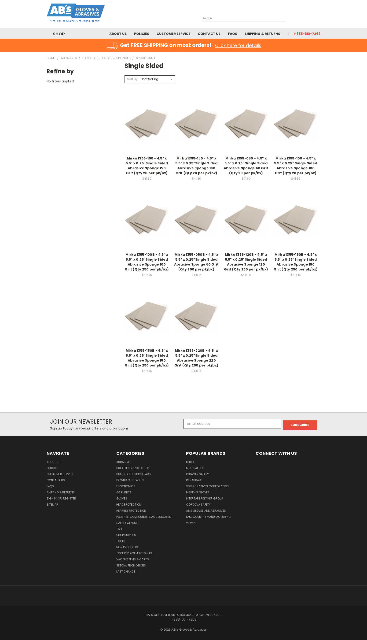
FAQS (232, 33)
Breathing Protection (133, 468)
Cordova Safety (198, 505)
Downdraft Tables (130, 480)
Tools (120, 541)
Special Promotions (131, 565)
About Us (118, 33)
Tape (119, 529)
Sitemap (52, 505)
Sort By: (132, 79)
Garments (124, 492)
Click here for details (238, 45)
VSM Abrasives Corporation (207, 486)
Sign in (52, 498)
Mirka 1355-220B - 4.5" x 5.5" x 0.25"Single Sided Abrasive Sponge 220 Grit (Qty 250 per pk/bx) (196, 358)
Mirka (190, 462)
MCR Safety (194, 468)
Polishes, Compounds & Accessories (143, 517)
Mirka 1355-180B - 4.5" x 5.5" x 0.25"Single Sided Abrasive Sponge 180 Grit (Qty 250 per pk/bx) (147, 358)
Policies (141, 33)
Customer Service (173, 33)
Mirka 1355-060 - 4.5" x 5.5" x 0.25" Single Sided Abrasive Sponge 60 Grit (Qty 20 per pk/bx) (246, 165)
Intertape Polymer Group (204, 498)
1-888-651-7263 (307, 33)
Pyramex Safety (197, 474)
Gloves (121, 498)
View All (192, 523)
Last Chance (125, 571)
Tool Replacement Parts (134, 553)
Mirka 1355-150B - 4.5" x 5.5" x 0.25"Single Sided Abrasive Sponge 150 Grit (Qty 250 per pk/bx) (296, 262)
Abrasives (124, 462)
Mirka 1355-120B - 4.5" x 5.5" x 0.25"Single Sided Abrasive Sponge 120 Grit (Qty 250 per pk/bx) (246, 262)
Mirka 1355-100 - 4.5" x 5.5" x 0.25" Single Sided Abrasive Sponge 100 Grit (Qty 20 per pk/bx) (295, 165)
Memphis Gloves (197, 492)
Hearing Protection (131, 511)
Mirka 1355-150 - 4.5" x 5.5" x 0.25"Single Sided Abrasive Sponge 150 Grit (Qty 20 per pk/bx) (147, 165)
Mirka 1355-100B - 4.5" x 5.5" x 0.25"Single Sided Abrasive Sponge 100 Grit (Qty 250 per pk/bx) (147, 262)
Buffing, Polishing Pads (133, 474)
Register (69, 498)
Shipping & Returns (262, 33)
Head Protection (128, 505)
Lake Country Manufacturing (208, 517)
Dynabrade (194, 480)
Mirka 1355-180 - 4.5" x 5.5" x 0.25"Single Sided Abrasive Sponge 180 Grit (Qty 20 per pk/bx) (196, 165)
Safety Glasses (127, 523)
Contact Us (209, 33)
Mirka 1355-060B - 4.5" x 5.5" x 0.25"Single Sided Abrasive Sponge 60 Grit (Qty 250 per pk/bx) (196, 262)
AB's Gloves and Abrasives (206, 511)
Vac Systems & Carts (132, 559)
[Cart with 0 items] (319, 15)
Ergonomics (125, 486)
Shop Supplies (126, 535)
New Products (127, 547)
